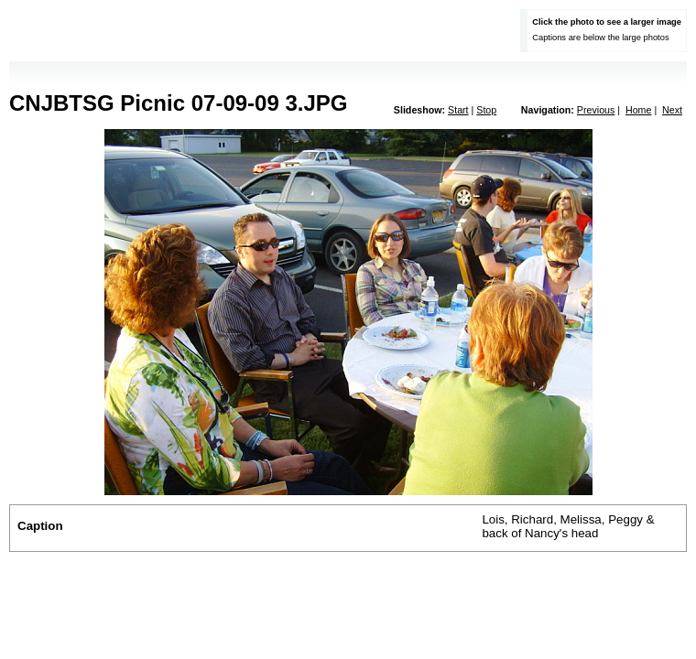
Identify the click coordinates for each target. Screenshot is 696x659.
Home (638, 109)
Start (458, 109)
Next (672, 109)
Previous (595, 109)
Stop (486, 109)
